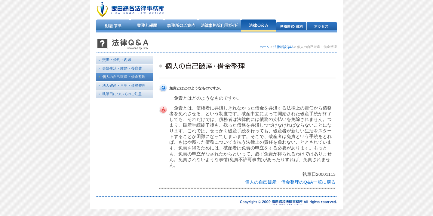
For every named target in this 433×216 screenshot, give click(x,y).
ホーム (264, 47)
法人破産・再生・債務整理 (124, 85)
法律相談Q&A (283, 47)
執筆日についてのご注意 (122, 94)
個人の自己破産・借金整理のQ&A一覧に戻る (290, 182)
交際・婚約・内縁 (116, 60)
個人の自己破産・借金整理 (124, 77)
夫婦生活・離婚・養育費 (122, 68)
